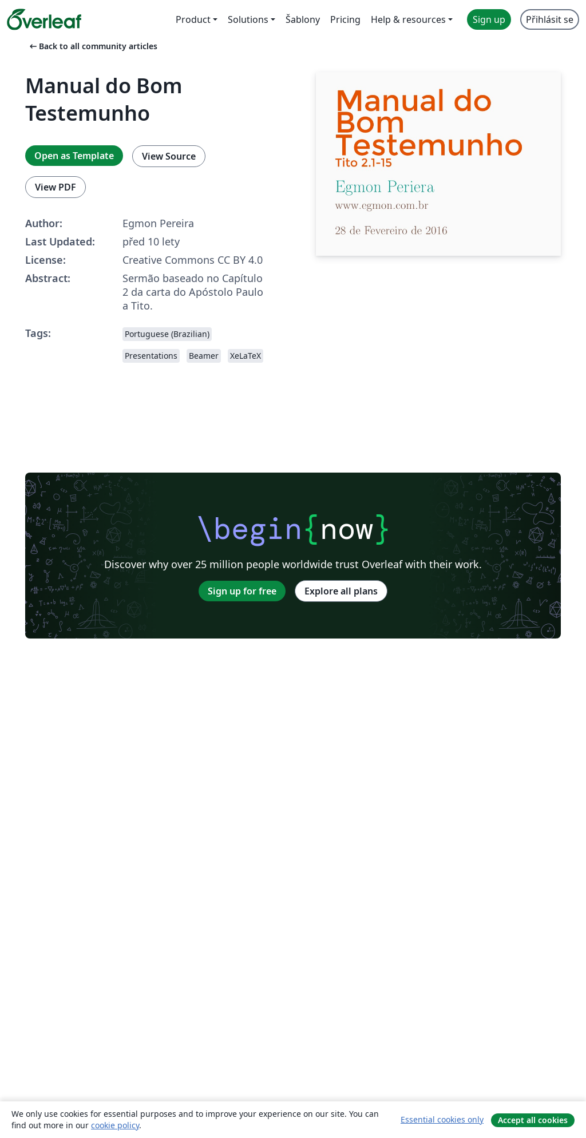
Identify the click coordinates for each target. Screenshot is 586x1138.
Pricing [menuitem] (345, 19)
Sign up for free (242, 591)
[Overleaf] (44, 19)
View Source (169, 156)
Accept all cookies (533, 1120)
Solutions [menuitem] (248, 19)
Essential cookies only (442, 1119)
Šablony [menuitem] (303, 19)
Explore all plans (341, 591)
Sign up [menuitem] (489, 19)
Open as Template (74, 155)
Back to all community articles (92, 46)
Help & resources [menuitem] (408, 19)
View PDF (55, 187)
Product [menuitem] (193, 19)
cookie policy (115, 1125)
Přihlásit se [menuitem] (549, 19)
